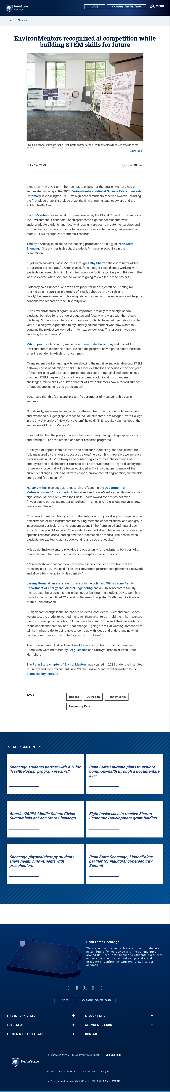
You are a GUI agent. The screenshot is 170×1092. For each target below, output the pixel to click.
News (21, 20)
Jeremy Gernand (38, 583)
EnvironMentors (38, 215)
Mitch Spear (35, 344)
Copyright (105, 1071)
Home (10, 20)
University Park (79, 706)
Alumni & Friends (98, 1025)
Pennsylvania (116, 696)
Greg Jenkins (78, 650)
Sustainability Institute (42, 674)
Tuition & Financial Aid (25, 1034)
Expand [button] (135, 151)
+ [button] (73, 1015)
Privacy (49, 1071)
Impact (74, 696)
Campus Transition (126, 6)
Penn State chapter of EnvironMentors (60, 664)
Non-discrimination (68, 1071)
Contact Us (94, 1034)
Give (95, 6)
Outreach (93, 696)
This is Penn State (21, 1015)
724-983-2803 (113, 1055)
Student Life (95, 1015)
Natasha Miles (37, 488)
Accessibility (89, 1071)
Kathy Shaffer (97, 263)
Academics (15, 1025)
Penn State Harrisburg (97, 344)
